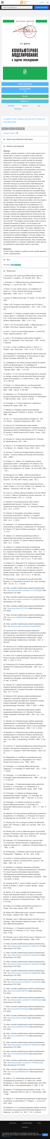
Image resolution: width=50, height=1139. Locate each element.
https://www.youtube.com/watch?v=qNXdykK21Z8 (24, 964)
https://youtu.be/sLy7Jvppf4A (17, 1018)
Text (39, 105)
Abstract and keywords (13, 146)
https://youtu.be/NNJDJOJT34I (17, 1036)
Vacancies (12, 1123)
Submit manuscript (41, 7)
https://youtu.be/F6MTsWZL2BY (18, 1072)
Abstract (24, 105)
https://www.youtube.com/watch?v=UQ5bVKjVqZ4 (24, 1000)
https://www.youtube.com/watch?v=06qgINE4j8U (24, 973)
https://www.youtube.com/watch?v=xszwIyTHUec (24, 982)
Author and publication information (18, 139)
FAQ (39, 1123)
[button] (2, 2)
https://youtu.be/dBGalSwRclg (17, 617)
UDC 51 (4, 128)
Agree (45, 1134)
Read (12, 264)
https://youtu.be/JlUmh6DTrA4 (17, 991)
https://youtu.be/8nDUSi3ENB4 (18, 1054)
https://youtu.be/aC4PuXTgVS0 (18, 1009)
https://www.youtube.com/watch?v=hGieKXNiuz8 (24, 955)
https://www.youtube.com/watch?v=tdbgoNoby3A (24, 1045)
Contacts (25, 1127)
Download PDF (25, 90)
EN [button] (48, 2)
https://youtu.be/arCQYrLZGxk (17, 608)
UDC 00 (11, 128)
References (18, 109)
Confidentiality (27, 1123)
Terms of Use (6, 1136)
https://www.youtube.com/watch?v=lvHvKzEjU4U (24, 626)
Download (17, 264)
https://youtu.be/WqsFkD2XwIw (18, 1027)
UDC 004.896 (20, 128)
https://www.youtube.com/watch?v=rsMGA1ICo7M (24, 946)
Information (11, 105)
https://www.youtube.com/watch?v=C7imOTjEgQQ (24, 590)
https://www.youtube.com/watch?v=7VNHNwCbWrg (25, 1063)
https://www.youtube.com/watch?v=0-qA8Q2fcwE (24, 599)
